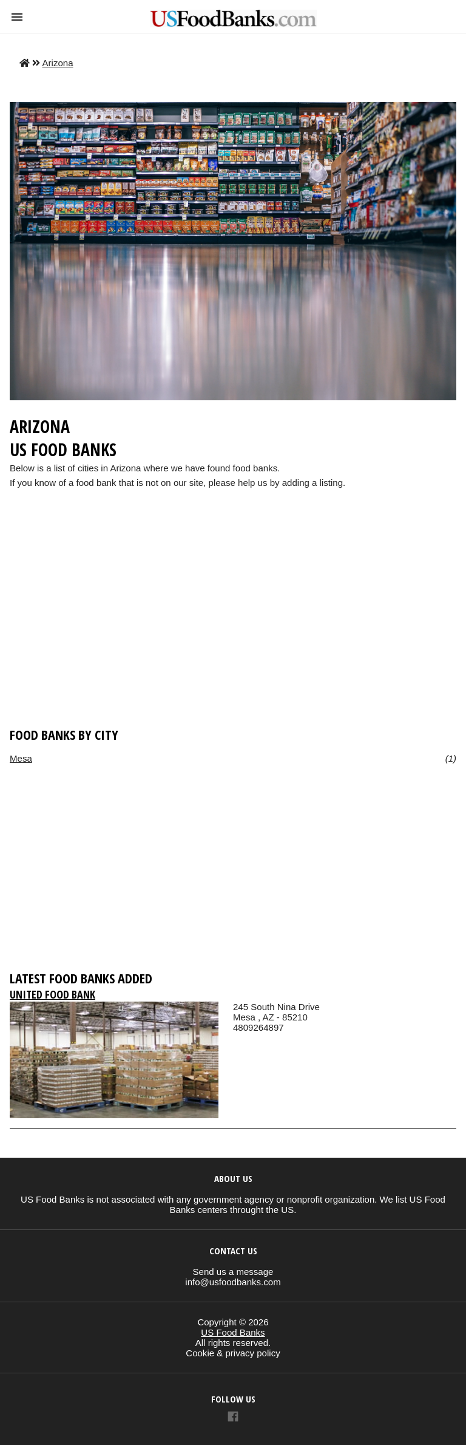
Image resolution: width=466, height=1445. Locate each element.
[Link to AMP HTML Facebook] (233, 1418)
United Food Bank (52, 994)
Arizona (57, 63)
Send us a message (233, 1271)
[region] (233, 626)
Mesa (21, 758)
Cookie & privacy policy (233, 1353)
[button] (17, 17)
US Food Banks (233, 1332)
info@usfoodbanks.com (232, 1282)
